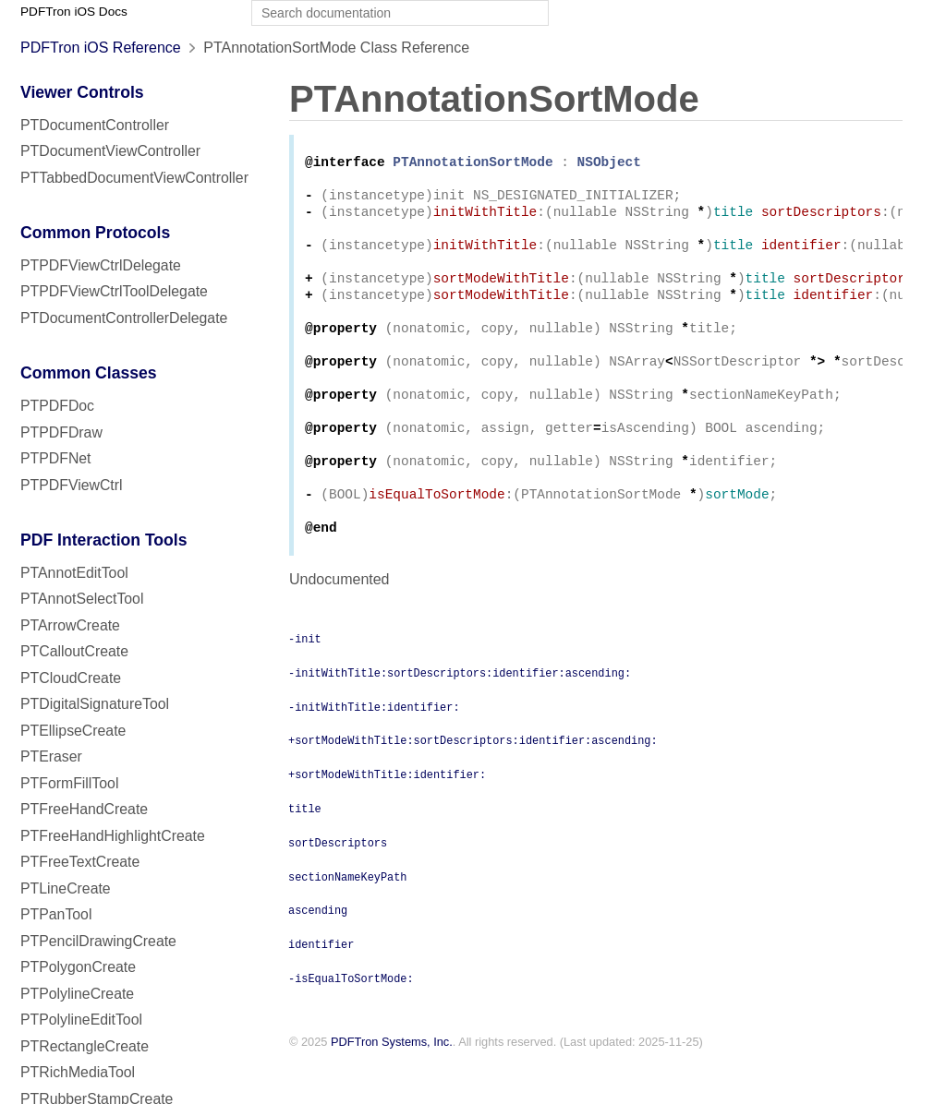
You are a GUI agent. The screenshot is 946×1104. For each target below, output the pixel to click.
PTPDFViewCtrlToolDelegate (114, 291)
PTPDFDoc (57, 406)
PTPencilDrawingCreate (98, 941)
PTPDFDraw (61, 432)
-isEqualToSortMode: (351, 1020)
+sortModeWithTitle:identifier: (387, 816)
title (304, 850)
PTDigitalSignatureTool (94, 704)
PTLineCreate (65, 888)
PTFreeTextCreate (79, 862)
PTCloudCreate (70, 678)
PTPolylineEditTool (81, 1019)
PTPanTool (55, 914)
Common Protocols (95, 232)
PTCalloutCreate (74, 651)
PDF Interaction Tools (104, 540)
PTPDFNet (55, 458)
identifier (321, 985)
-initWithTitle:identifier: (374, 748)
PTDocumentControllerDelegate (123, 318)
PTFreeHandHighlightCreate (112, 836)
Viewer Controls (82, 92)
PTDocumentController (94, 125)
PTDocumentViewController (110, 151)
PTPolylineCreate (77, 994)
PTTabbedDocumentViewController (134, 178)
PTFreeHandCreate (84, 809)
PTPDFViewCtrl (71, 485)
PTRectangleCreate (84, 1046)
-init (304, 680)
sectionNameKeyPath (347, 918)
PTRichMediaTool (77, 1072)
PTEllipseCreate (73, 730)
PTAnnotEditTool (74, 573)
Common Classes (88, 373)
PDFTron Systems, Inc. (392, 1084)
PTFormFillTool (69, 783)
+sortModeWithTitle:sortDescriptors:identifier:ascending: (473, 781)
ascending (317, 951)
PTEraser (51, 756)
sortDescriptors (337, 884)
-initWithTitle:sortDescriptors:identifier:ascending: (459, 714)
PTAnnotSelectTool (81, 598)
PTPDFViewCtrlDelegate (100, 265)
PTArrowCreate (70, 625)
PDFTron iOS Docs (73, 11)
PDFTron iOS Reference (100, 47)
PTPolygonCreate (78, 967)
